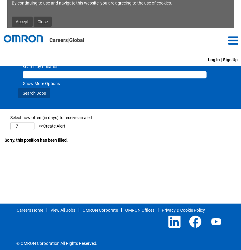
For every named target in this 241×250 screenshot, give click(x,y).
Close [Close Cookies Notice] (42, 21)
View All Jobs (62, 210)
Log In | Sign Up (223, 59)
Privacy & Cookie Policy (183, 210)
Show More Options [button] (41, 83)
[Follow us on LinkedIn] (174, 222)
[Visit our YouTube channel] (216, 222)
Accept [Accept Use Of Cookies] (22, 21)
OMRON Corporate (100, 210)
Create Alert (52, 126)
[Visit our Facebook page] (195, 222)
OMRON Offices (140, 210)
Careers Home (30, 210)
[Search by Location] (115, 74)
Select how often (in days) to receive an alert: (51, 117)
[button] (201, 40)
